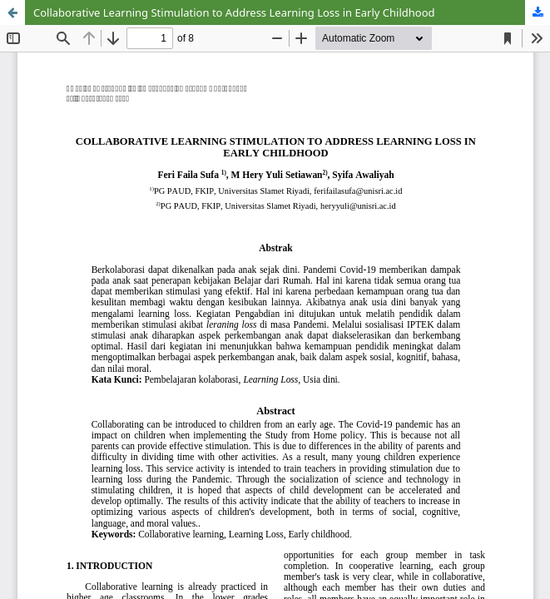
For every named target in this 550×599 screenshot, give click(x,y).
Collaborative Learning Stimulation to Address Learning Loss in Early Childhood (234, 12)
